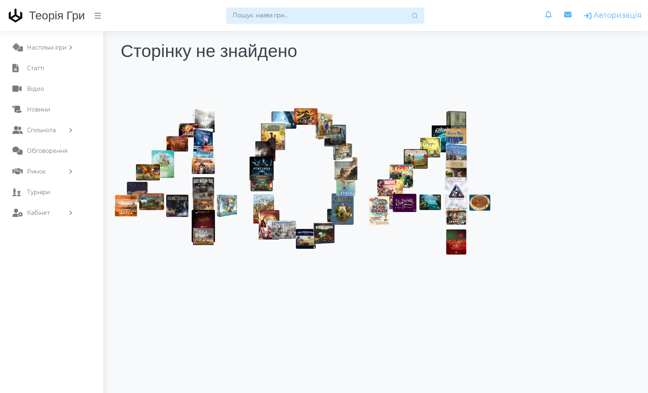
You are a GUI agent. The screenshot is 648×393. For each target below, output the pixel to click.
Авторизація (613, 15)
